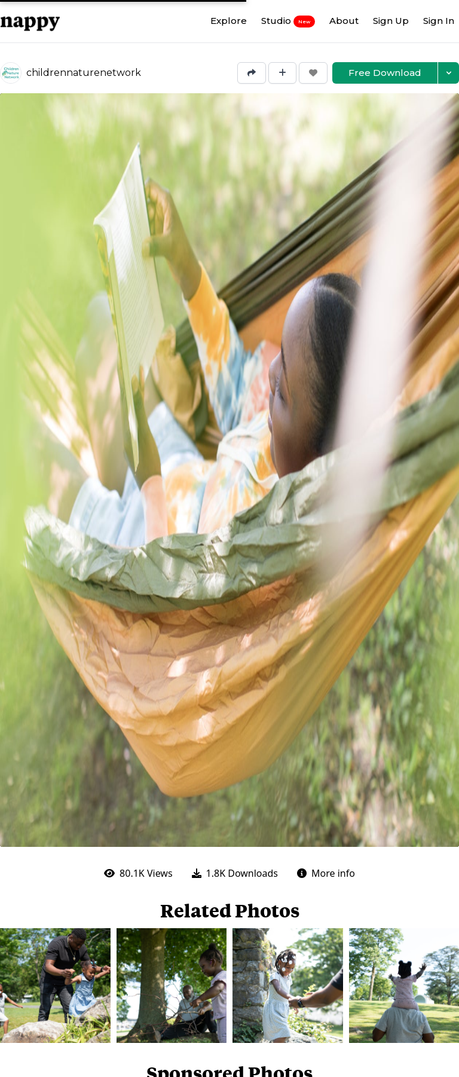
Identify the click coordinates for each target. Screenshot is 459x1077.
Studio (288, 21)
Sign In (438, 20)
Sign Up (391, 20)
